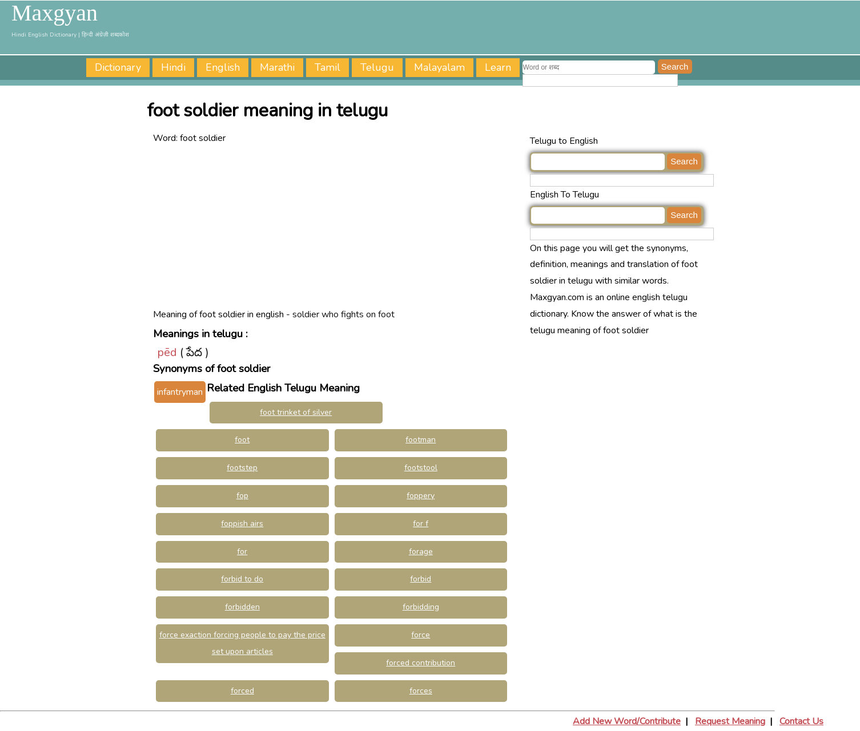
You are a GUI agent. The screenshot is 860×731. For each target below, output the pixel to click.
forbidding (421, 606)
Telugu (377, 67)
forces (420, 690)
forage (421, 551)
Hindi (173, 67)
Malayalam (439, 67)
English (223, 67)
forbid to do (242, 579)
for (242, 551)
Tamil (327, 67)
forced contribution (420, 662)
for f (420, 523)
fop (242, 495)
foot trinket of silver (296, 412)
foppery (421, 495)
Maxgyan (54, 13)
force (420, 634)
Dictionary (118, 67)
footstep (242, 467)
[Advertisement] (338, 226)
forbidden (242, 606)
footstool (420, 467)
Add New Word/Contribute (627, 721)
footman (420, 439)
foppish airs (242, 523)
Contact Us (801, 721)
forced (242, 690)
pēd (167, 352)
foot (242, 439)
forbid (420, 579)
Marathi (277, 67)
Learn (498, 67)
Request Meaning (730, 721)
